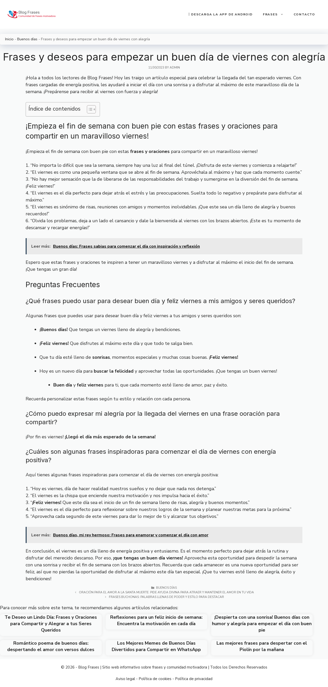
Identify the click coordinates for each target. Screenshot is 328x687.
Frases (276, 14)
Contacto (304, 14)
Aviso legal (125, 678)
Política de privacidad (193, 678)
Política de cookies (155, 678)
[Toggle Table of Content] (89, 109)
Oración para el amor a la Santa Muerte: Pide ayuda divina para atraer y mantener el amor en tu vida (166, 592)
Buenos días (27, 39)
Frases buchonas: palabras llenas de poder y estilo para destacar (166, 597)
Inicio (9, 39)
